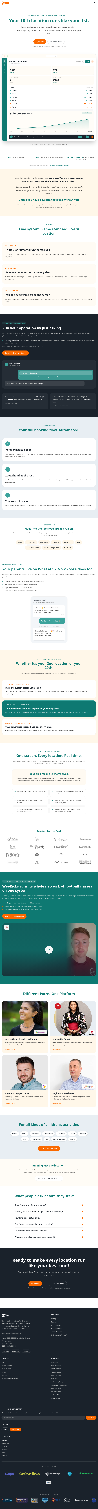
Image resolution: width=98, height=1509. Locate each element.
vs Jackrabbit (56, 1372)
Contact (4, 1375)
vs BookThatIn (56, 1375)
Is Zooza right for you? (59, 1335)
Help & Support (7, 1365)
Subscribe (91, 1418)
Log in (5, 1429)
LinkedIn (6, 1351)
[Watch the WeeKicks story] (49, 949)
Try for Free (40, 42)
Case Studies (6, 1369)
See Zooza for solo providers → (59, 165)
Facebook (26, 1351)
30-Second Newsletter (10, 1379)
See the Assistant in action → (15, 353)
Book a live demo (57, 1284)
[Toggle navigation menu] (94, 3)
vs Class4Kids (56, 1369)
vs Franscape (56, 1388)
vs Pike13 (54, 1379)
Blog (3, 1362)
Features (54, 1322)
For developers (56, 1328)
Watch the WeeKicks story (14, 916)
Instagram (15, 1351)
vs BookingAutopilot (58, 1382)
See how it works (56, 42)
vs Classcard (55, 1398)
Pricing (53, 1319)
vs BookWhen (56, 1395)
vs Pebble (54, 1362)
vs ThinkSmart (56, 1392)
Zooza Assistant (56, 1332)
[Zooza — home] (5, 3)
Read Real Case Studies (49, 1148)
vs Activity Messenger (59, 1385)
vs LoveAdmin (56, 1365)
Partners (4, 1372)
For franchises (56, 1325)
